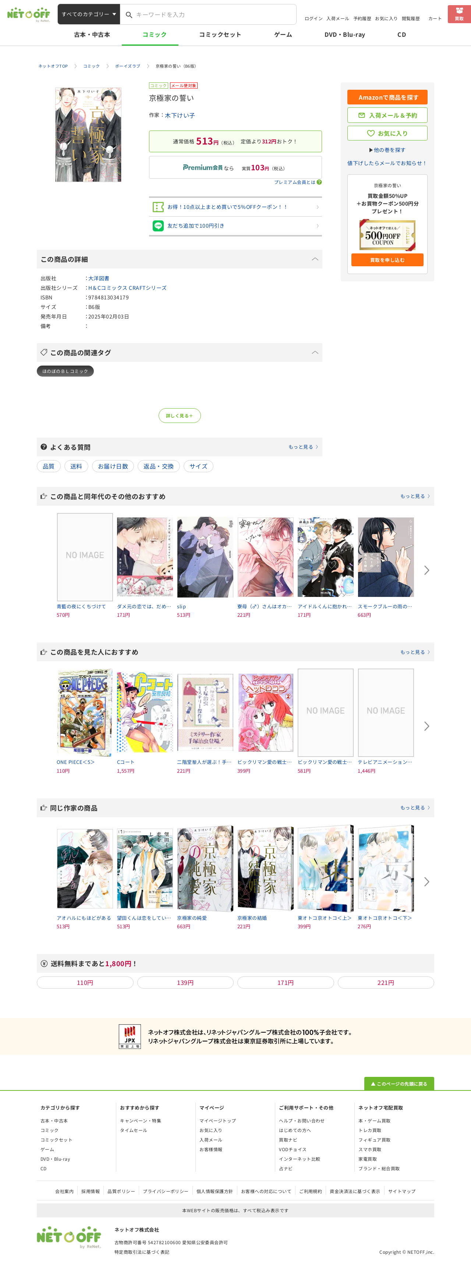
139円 (185, 982)
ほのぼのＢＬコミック (65, 371)
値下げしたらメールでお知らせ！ (387, 163)
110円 (85, 982)
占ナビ (286, 1168)
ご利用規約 (310, 1191)
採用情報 (90, 1191)
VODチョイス (293, 1149)
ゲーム (283, 34)
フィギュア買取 (374, 1139)
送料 (76, 466)
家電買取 (367, 1159)
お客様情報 (210, 1149)
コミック (154, 34)
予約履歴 (362, 18)
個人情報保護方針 (214, 1191)
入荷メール (337, 18)
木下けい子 (180, 115)
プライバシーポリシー (166, 1191)
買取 (459, 18)
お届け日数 (113, 466)
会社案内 (64, 1191)
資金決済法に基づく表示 (355, 1191)
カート (435, 18)
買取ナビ (288, 1139)
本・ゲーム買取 (374, 1120)
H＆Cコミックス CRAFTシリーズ (127, 287)
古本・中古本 (92, 34)
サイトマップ (402, 1191)
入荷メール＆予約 (393, 115)
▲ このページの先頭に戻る (399, 1084)
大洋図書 (99, 278)
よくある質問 (184, 447)
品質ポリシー (121, 1191)
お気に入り (386, 18)
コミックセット (220, 34)
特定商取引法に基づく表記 (142, 1252)
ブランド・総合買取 (379, 1168)
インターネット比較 (299, 1159)
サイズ (199, 466)
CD (401, 34)
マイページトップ (217, 1120)
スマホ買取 (369, 1149)
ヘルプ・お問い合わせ (302, 1120)
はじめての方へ (295, 1130)
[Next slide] (426, 570)
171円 (285, 982)
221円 (386, 982)
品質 (49, 466)
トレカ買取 (369, 1130)
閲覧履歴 (411, 18)
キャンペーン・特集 (140, 1120)
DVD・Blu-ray (345, 34)
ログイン (314, 18)
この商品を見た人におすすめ (240, 651)
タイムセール (134, 1130)
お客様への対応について (266, 1191)
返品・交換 (159, 466)
